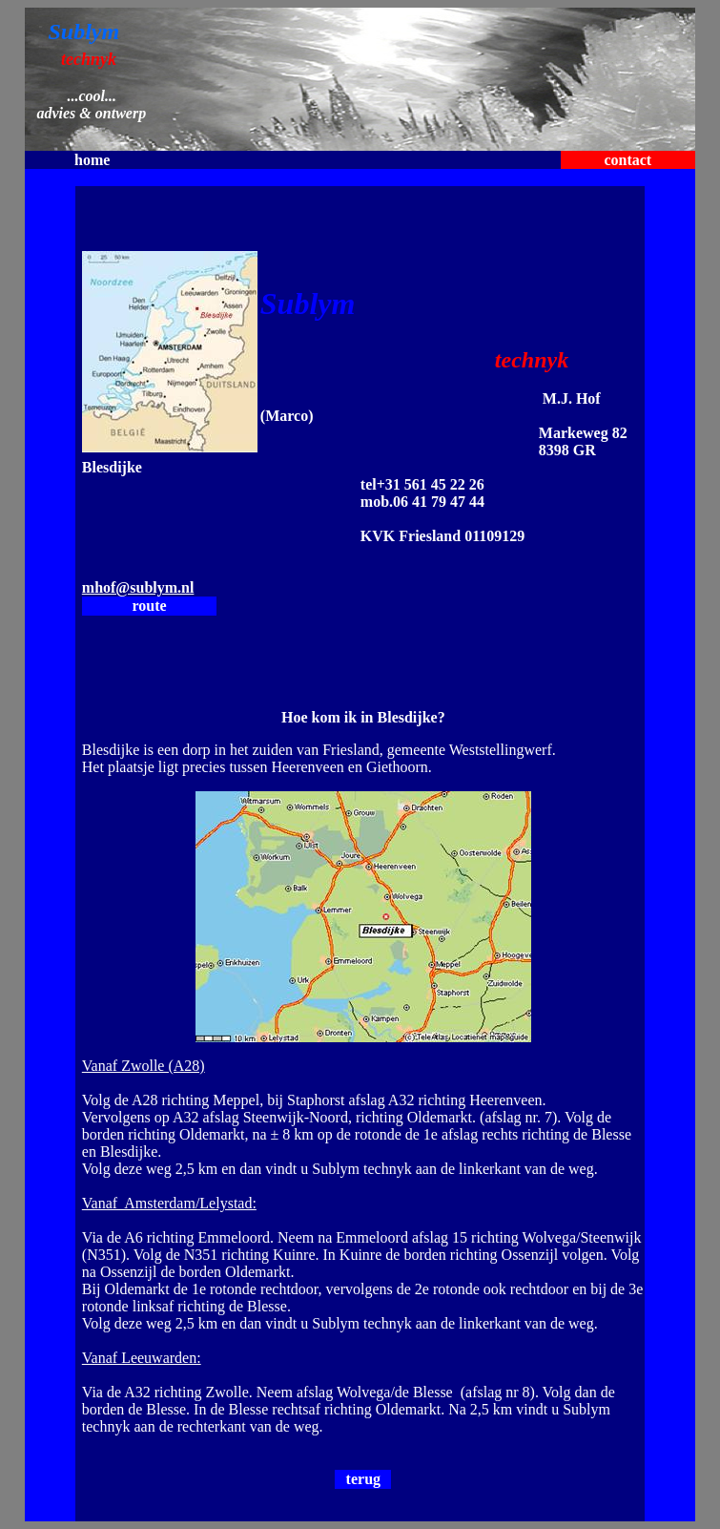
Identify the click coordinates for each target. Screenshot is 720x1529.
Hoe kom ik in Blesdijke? (363, 717)
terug (363, 1479)
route (150, 605)
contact (627, 160)
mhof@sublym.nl (138, 587)
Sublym (83, 31)
